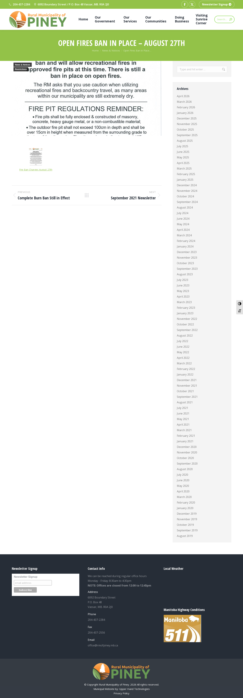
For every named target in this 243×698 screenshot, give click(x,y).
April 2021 (183, 424)
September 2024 (187, 202)
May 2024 (183, 224)
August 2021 (185, 402)
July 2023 (182, 280)
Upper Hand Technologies (134, 689)
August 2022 (185, 335)
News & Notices (22, 65)
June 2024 (183, 218)
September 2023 (187, 269)
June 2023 (183, 285)
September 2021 (187, 397)
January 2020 (185, 508)
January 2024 (185, 246)
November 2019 (187, 519)
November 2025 (187, 124)
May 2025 (183, 157)
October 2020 (185, 458)
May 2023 (183, 291)
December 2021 (187, 380)
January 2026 (185, 113)
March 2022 (184, 363)
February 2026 (186, 107)
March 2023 (184, 302)
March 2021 (184, 430)
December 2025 (187, 118)
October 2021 (185, 391)
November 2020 (187, 452)
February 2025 (186, 174)
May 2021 (183, 419)
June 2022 (183, 346)
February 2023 (186, 308)
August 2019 (185, 536)
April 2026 (183, 96)
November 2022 (187, 319)
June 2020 (183, 480)
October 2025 (185, 129)
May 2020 (183, 486)
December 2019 (187, 513)
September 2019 (187, 530)
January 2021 (185, 441)
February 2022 (186, 369)
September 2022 (187, 330)
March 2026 (184, 102)
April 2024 (183, 230)
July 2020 (182, 475)
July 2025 (182, 146)
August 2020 (185, 469)
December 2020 (187, 447)
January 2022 (185, 374)
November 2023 (187, 257)
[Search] (224, 19)
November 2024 (187, 191)
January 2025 (185, 180)
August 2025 (185, 141)
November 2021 (187, 385)
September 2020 (187, 463)
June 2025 (183, 152)
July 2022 (182, 341)
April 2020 (183, 491)
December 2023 (187, 252)
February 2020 (186, 502)
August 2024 (185, 207)
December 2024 (187, 185)
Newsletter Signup (25, 576)
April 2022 (183, 358)
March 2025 (184, 168)
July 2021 (182, 408)
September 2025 (187, 135)
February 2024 (186, 241)
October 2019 (185, 525)
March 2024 (184, 235)
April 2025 (183, 163)
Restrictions (21, 69)
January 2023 (185, 313)
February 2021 (186, 436)
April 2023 (183, 296)
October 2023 (185, 263)
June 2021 (183, 413)
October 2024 (185, 196)
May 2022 (183, 352)
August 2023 (185, 274)
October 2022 (185, 324)
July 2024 (182, 213)
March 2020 (184, 497)
